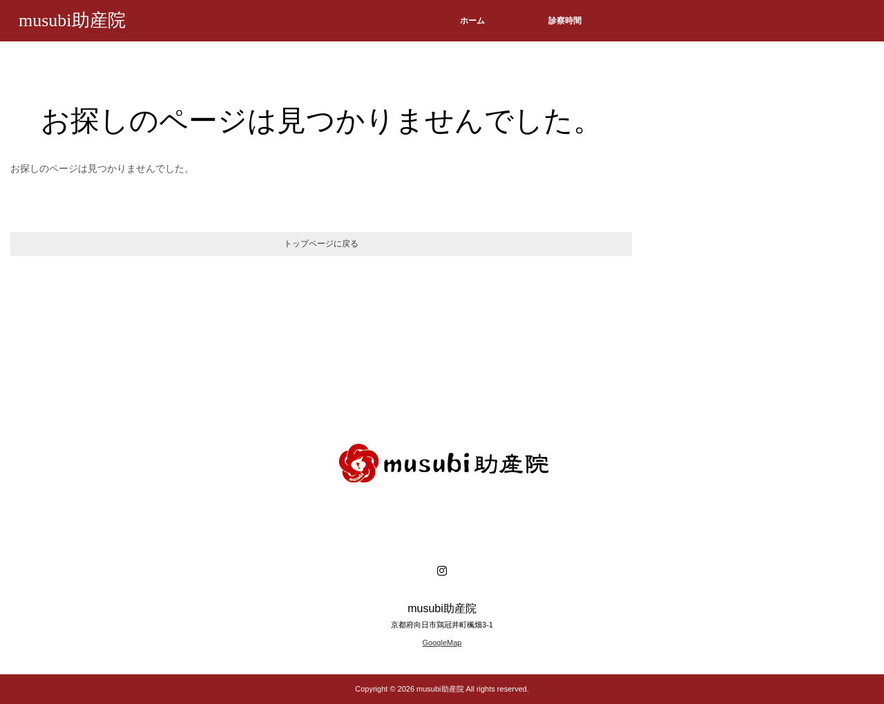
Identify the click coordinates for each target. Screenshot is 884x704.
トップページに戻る (321, 243)
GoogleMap (442, 642)
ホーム (472, 21)
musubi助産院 (72, 20)
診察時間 (565, 21)
